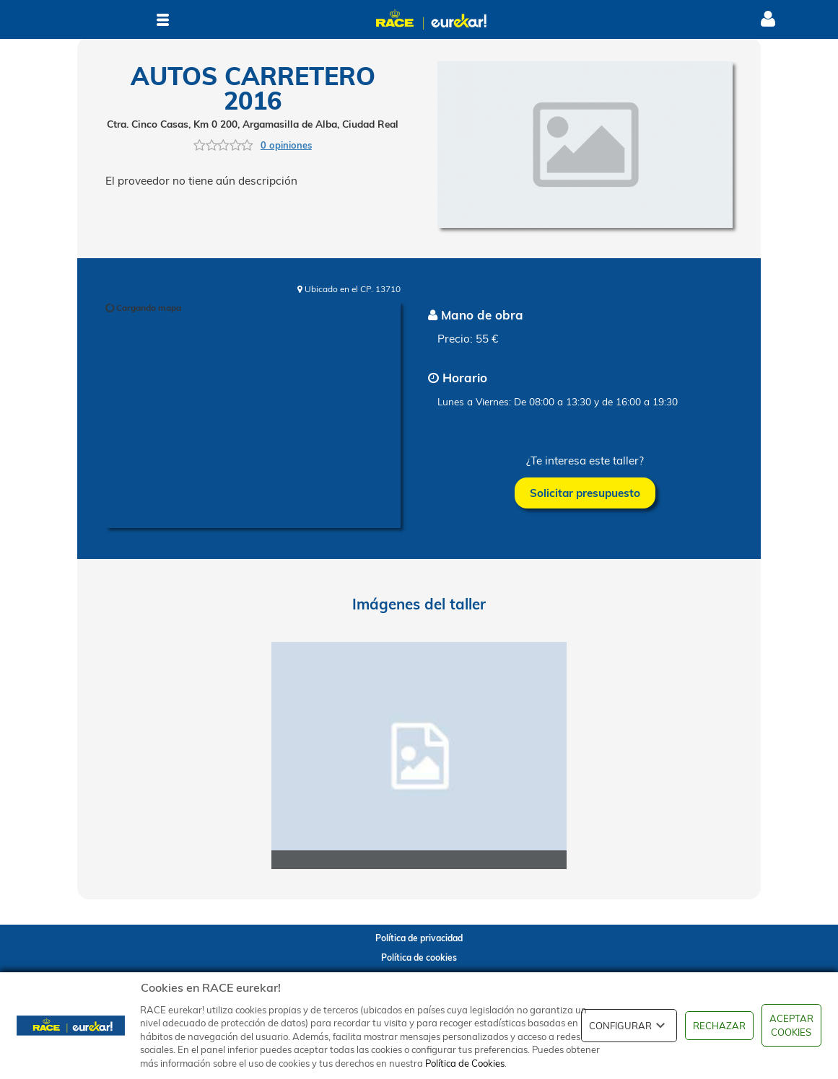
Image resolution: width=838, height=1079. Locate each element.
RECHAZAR (719, 1025)
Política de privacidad (419, 938)
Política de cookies (419, 957)
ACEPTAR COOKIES (791, 1025)
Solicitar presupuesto (585, 493)
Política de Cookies (465, 1063)
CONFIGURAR (629, 1025)
